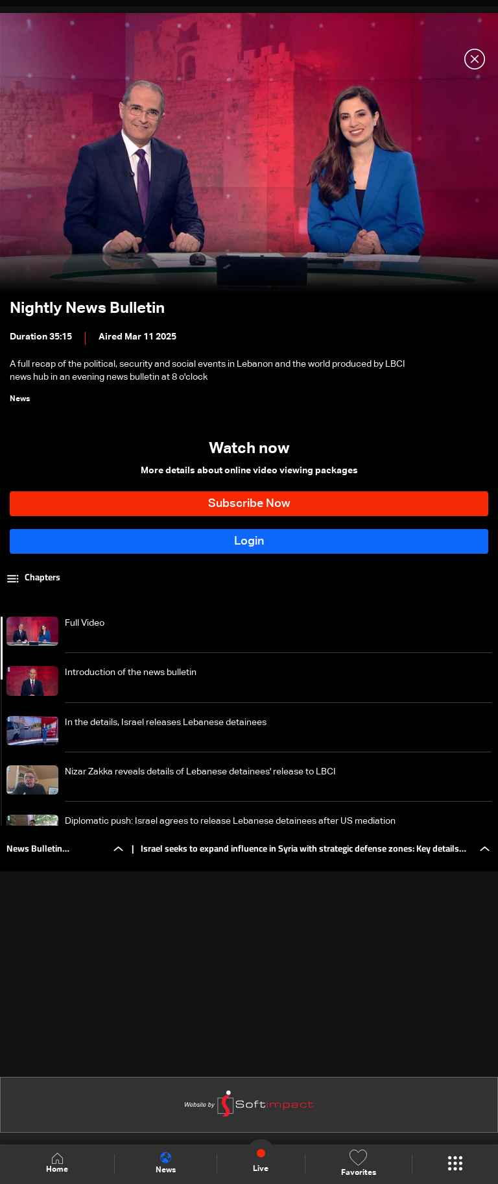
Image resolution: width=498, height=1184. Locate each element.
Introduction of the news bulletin (130, 672)
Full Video (84, 623)
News (166, 1163)
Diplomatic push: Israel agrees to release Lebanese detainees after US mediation (230, 821)
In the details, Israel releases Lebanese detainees (166, 722)
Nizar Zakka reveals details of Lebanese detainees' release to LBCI (200, 771)
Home (57, 1163)
